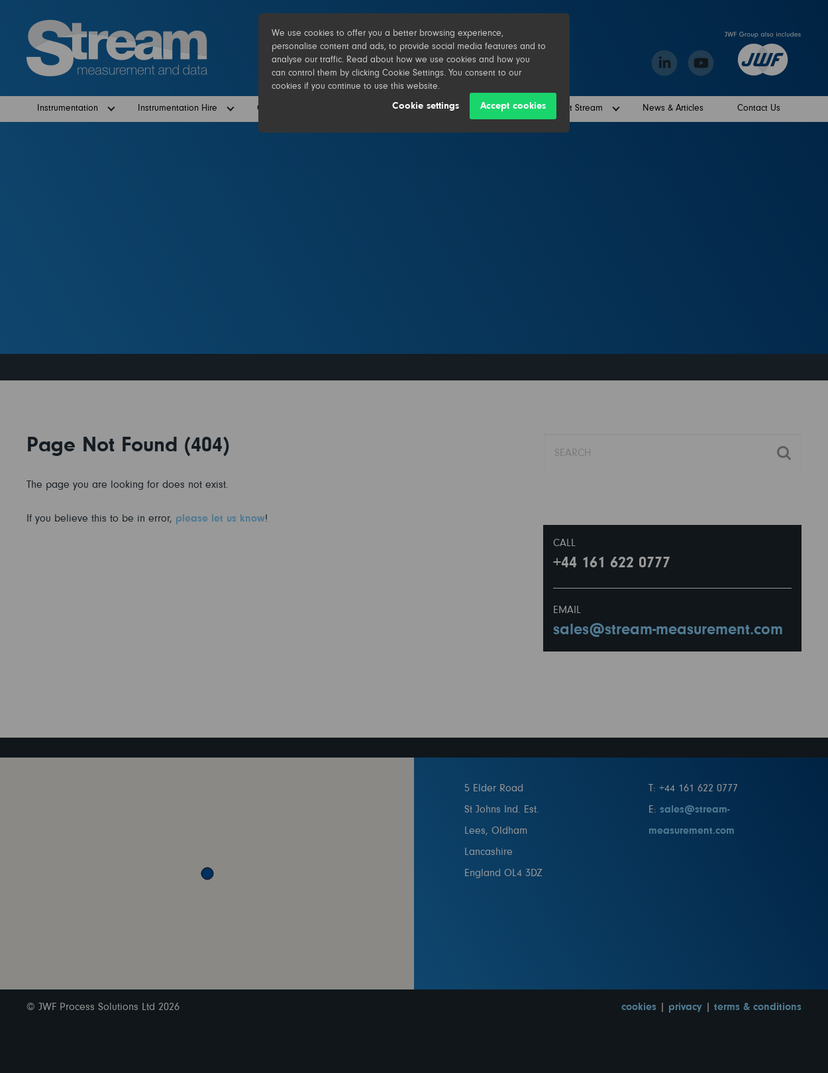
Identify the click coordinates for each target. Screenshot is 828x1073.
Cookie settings (425, 106)
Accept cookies (513, 106)
